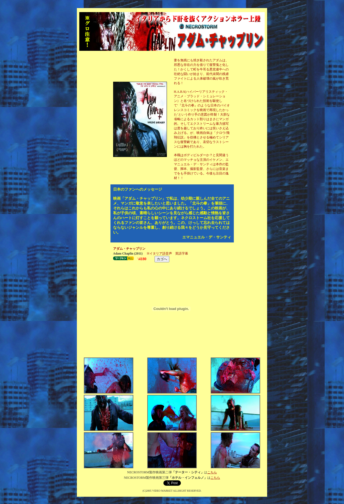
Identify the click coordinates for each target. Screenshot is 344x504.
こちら (212, 472)
